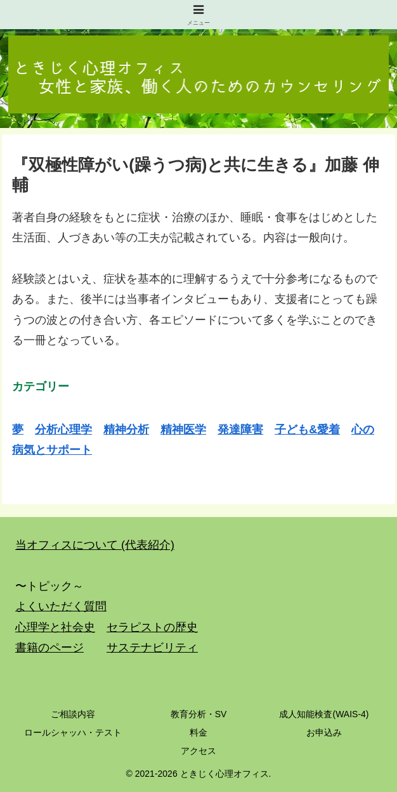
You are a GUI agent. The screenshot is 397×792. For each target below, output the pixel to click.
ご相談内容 (73, 714)
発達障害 (240, 429)
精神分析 (126, 429)
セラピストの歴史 (152, 627)
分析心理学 (63, 429)
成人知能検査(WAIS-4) (323, 714)
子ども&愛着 (307, 429)
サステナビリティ (152, 647)
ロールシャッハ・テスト (73, 732)
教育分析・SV (199, 714)
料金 (198, 732)
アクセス (198, 751)
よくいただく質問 (61, 606)
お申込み (324, 732)
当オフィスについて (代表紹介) (94, 545)
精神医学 (183, 429)
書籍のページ (49, 647)
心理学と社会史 (55, 627)
